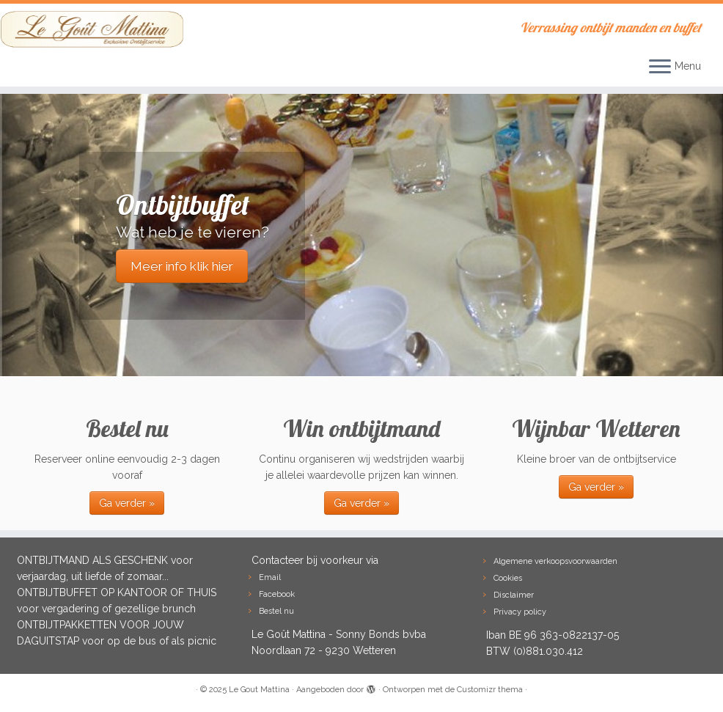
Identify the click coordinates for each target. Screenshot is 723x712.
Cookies (507, 578)
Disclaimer (513, 595)
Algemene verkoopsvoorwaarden (555, 561)
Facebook (277, 594)
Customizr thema (490, 689)
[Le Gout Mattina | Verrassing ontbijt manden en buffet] (84, 29)
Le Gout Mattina (259, 689)
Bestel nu (276, 611)
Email (270, 577)
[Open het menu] (660, 67)
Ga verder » (127, 503)
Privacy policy (519, 612)
